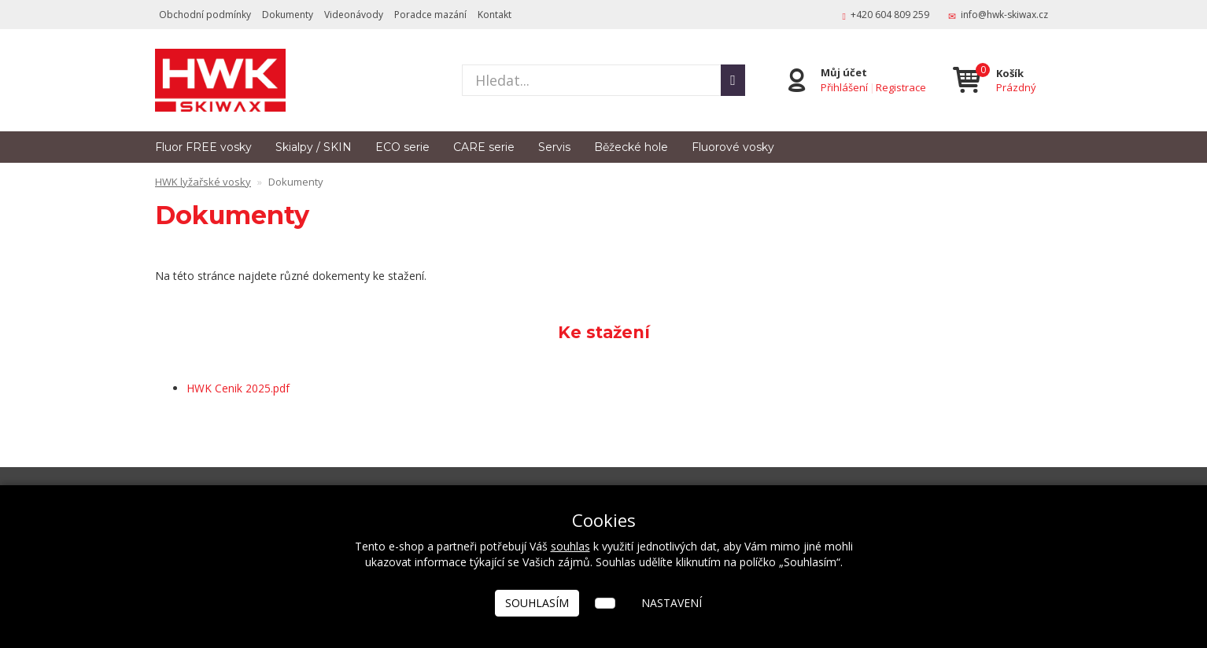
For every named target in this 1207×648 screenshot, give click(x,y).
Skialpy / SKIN (313, 147)
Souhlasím (537, 602)
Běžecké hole (631, 147)
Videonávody (353, 14)
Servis (554, 147)
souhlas (570, 546)
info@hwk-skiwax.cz (1004, 14)
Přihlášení (844, 87)
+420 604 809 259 (890, 14)
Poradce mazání (430, 14)
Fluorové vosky (733, 147)
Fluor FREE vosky (203, 147)
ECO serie (402, 147)
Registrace (901, 87)
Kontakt (494, 14)
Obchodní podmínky (205, 14)
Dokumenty (287, 14)
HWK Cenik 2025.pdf (238, 388)
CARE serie (484, 147)
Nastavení (671, 602)
